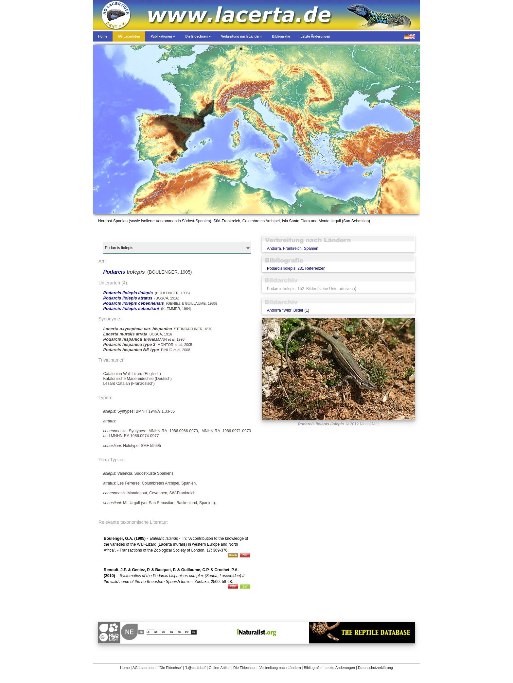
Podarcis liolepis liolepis (128, 292)
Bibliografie (313, 668)
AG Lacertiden (144, 668)
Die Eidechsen (244, 668)
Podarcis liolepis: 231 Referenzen (296, 268)
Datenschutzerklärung (375, 668)
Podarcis (115, 272)
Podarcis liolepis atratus (127, 298)
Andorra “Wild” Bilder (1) (288, 310)
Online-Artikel (219, 668)
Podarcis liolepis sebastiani (131, 308)
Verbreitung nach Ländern (280, 668)
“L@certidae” (195, 668)
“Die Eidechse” (170, 668)
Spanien (311, 248)
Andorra (274, 248)
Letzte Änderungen (340, 668)
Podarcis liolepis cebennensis (133, 303)
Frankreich (292, 248)
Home (125, 668)
